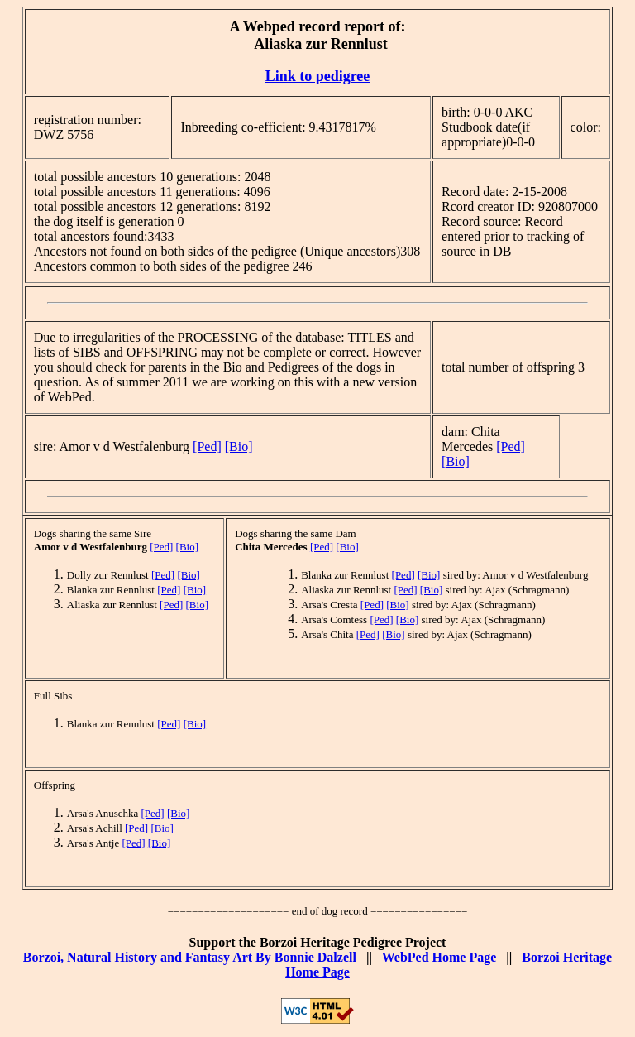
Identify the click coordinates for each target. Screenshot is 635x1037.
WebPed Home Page (439, 957)
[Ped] (207, 446)
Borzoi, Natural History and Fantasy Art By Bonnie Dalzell (189, 957)
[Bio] (239, 446)
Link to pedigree (317, 76)
